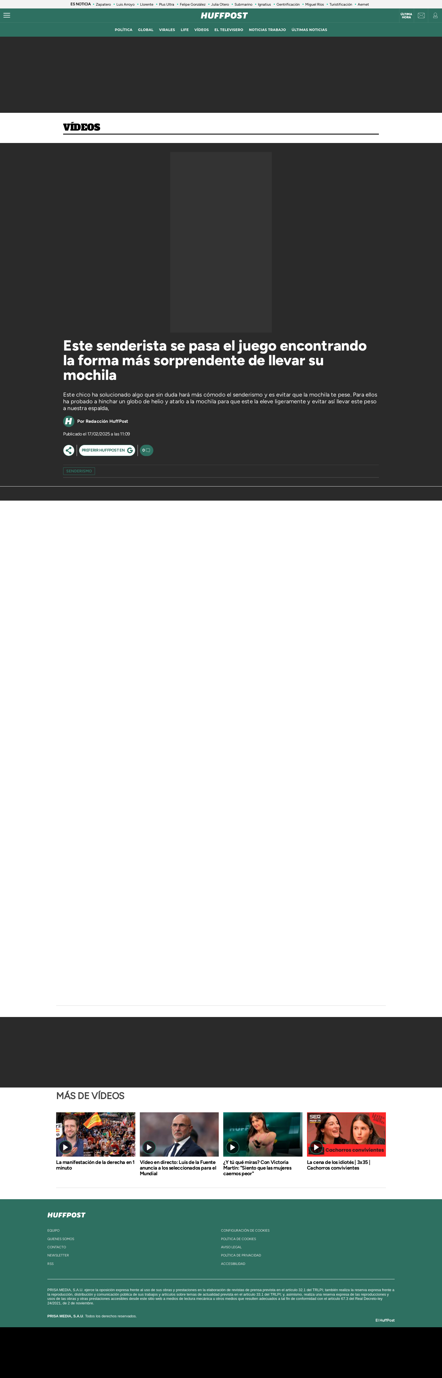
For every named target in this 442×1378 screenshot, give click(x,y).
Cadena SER (264, 1344)
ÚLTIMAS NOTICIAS (309, 30)
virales (167, 30)
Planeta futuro (296, 1352)
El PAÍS (156, 1344)
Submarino (243, 4)
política (123, 30)
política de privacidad (241, 1255)
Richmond (153, 1360)
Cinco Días (233, 1352)
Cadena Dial (254, 1352)
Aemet (363, 4)
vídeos (202, 30)
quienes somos (60, 1239)
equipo (53, 1230)
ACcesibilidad (233, 1264)
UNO (195, 1352)
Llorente (146, 4)
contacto (56, 1247)
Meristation (308, 1360)
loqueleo (281, 1360)
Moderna (181, 1360)
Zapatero (103, 4)
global (146, 30)
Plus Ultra (166, 4)
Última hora (406, 16)
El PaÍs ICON (233, 1360)
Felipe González (192, 4)
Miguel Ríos (314, 4)
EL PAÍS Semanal (275, 1352)
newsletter (58, 1255)
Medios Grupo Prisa (106, 1362)
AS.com (282, 1344)
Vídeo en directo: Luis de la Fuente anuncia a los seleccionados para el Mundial (178, 1168)
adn (300, 1344)
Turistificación (341, 4)
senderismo (79, 471)
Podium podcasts (208, 1360)
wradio (211, 1352)
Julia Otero (220, 4)
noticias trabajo (267, 30)
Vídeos (81, 128)
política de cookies (238, 1239)
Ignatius (264, 4)
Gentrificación (288, 4)
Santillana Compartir (240, 1344)
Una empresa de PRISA (106, 1348)
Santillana (210, 1344)
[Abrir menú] (6, 15)
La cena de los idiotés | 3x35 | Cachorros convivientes (338, 1165)
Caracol (321, 1344)
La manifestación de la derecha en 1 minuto (95, 1165)
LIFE (185, 30)
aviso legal (231, 1247)
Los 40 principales (183, 1344)
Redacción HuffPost (107, 421)
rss (50, 1264)
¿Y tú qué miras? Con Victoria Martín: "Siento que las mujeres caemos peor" (257, 1168)
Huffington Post (164, 1352)
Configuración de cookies (245, 1230)
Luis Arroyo (125, 4)
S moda (256, 1360)
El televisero (229, 30)
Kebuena (316, 1352)
